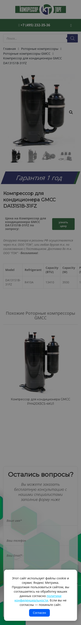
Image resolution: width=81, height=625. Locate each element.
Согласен (39, 613)
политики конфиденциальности (37, 598)
